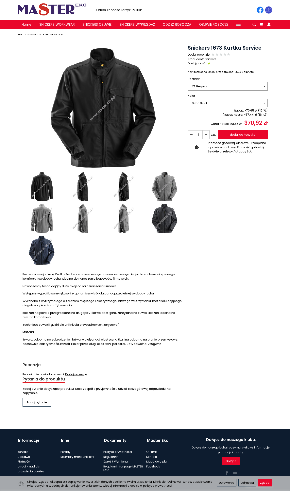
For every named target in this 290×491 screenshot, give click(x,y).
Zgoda (264, 483)
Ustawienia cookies (31, 470)
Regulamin (110, 455)
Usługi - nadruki (29, 465)
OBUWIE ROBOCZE (213, 24)
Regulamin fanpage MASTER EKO (123, 466)
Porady (65, 450)
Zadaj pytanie (37, 403)
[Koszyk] (261, 24)
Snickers (210, 59)
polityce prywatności (157, 486)
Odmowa (247, 483)
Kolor (191, 96)
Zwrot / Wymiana (115, 460)
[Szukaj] (254, 24)
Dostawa (24, 455)
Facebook (153, 465)
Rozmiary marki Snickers (77, 455)
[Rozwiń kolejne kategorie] (238, 24)
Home (26, 24)
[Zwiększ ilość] (191, 134)
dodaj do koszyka (242, 134)
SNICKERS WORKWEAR (57, 24)
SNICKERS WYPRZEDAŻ (137, 24)
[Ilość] (198, 134)
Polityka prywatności (117, 450)
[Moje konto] (269, 24)
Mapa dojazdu (156, 460)
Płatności (24, 460)
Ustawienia (226, 483)
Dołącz (231, 461)
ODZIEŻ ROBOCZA (177, 24)
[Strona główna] (52, 9)
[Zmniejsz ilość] (205, 134)
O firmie (152, 450)
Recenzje (32, 365)
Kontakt (23, 450)
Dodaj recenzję (76, 374)
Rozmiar (194, 79)
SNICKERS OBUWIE (97, 24)
